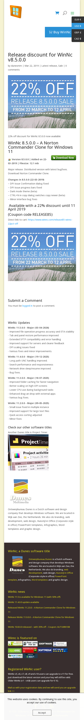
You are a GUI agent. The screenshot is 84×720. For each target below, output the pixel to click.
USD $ (76, 26)
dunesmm (16, 65)
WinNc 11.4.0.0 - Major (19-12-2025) (28, 356)
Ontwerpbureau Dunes (20, 509)
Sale (60, 65)
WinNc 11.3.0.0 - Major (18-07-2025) (28, 377)
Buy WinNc (62, 32)
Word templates (40, 579)
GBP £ (76, 32)
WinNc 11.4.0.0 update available (23, 602)
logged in (27, 305)
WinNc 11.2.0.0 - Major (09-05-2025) (28, 403)
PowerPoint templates (30, 524)
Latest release (49, 65)
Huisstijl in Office (46, 521)
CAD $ (76, 39)
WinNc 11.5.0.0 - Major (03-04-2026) (28, 327)
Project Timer (39, 432)
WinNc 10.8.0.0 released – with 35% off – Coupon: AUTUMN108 (39, 626)
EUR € (76, 19)
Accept (42, 712)
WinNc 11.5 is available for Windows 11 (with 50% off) (34, 596)
